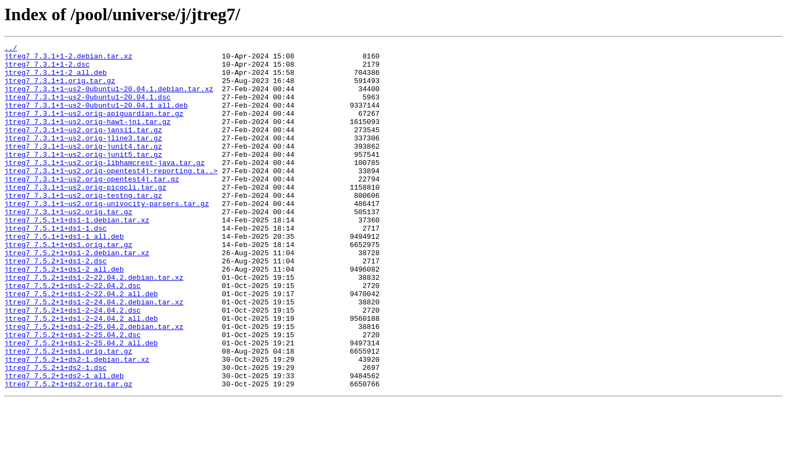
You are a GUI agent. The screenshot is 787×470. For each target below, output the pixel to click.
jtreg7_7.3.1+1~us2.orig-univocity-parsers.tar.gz (106, 236)
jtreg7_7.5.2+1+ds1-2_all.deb (64, 315)
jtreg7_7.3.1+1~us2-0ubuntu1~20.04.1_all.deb (95, 118)
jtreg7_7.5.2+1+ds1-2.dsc (55, 305)
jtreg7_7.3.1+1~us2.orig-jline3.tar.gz (83, 157)
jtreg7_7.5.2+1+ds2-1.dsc (55, 433)
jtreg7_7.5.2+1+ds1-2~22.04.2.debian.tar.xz (94, 325)
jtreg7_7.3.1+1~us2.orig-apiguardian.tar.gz (94, 128)
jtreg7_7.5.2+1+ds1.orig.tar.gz (68, 413)
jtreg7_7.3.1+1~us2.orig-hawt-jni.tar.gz (87, 138)
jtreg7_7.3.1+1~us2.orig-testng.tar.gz (83, 226)
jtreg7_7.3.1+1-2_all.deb (55, 79)
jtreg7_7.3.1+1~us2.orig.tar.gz (68, 246)
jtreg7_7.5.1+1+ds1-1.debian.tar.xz (76, 256)
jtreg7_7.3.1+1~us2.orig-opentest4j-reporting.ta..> (111, 197)
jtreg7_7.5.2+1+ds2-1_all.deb (64, 443)
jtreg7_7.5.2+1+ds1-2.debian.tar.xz (76, 295)
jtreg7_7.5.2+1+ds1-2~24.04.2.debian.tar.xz (94, 354)
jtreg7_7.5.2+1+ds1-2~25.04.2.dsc (72, 393)
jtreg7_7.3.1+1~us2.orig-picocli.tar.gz (85, 216)
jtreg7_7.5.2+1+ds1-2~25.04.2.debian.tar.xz (94, 384)
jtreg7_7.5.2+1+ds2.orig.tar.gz (68, 452)
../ (10, 49)
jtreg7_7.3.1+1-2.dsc (47, 69)
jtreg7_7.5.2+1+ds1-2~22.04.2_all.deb (81, 344)
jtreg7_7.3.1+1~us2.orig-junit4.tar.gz (83, 167)
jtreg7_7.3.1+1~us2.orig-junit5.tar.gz (83, 177)
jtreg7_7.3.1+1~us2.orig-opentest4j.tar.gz (91, 207)
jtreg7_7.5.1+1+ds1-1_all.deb (64, 275)
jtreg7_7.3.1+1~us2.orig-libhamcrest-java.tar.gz (104, 187)
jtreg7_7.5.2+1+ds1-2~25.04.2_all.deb (81, 403)
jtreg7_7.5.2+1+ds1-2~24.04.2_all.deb (81, 374)
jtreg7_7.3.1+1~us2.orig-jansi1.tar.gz (83, 147)
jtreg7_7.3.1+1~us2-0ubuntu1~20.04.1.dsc (87, 108)
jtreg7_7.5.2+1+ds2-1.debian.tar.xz (76, 423)
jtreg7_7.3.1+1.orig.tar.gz (59, 88)
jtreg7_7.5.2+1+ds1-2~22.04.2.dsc (72, 334)
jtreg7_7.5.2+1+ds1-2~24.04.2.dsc (72, 364)
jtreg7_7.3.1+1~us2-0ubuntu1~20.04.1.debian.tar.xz (108, 98)
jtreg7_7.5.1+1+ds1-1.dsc (55, 266)
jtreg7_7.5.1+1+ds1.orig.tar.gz (68, 285)
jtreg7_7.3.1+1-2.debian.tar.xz (68, 59)
